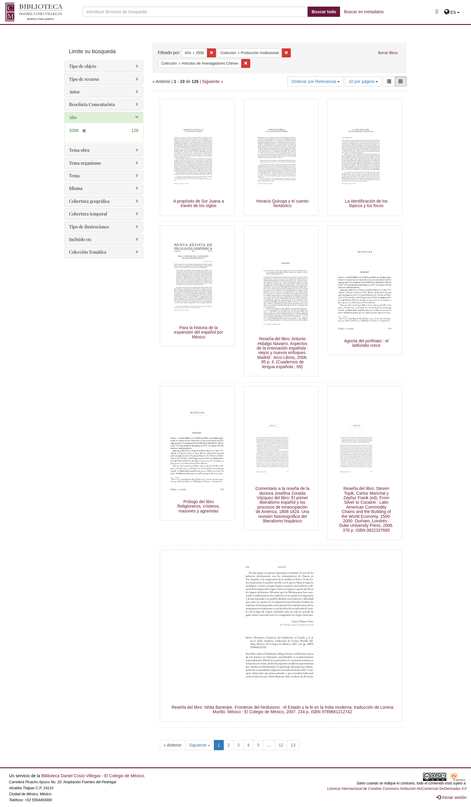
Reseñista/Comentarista (92, 104)
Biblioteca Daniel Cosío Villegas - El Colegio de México (92, 775)
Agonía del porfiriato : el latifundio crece (366, 343)
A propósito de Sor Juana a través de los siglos (198, 203)
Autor (74, 92)
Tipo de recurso (84, 79)
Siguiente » (212, 81)
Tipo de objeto (82, 66)
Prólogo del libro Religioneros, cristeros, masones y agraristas (198, 506)
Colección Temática (87, 252)
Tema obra (79, 150)
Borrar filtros (388, 53)
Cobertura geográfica (89, 201)
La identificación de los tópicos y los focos (366, 203)
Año (73, 117)
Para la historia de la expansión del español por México (198, 332)
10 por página (363, 81)
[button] (452, 12)
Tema (74, 176)
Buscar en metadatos (364, 11)
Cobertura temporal (88, 214)
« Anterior (173, 745)
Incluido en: (80, 239)
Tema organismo (85, 163)
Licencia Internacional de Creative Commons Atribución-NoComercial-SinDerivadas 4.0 (396, 789)
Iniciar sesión (451, 797)
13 (293, 745)
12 (280, 745)
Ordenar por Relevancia (315, 81)
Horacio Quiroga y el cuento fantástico (282, 203)
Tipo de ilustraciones (89, 227)
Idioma (75, 188)
